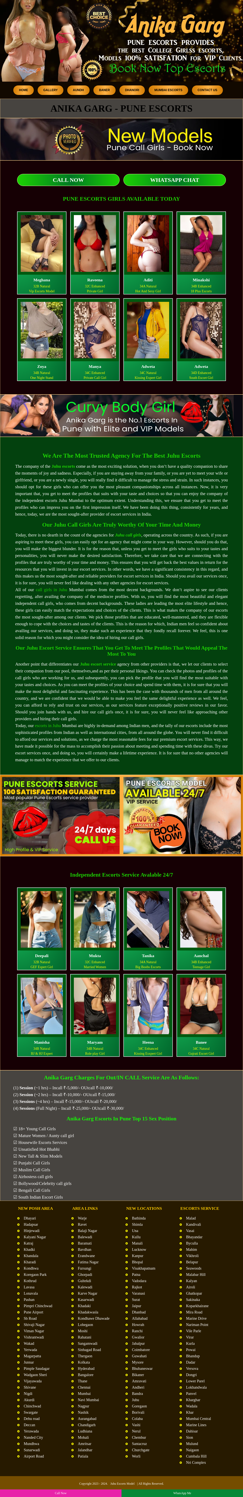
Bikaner (138, 1375)
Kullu (136, 1237)
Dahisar (192, 1431)
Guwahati (139, 1356)
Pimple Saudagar (37, 1368)
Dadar (190, 1362)
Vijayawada (33, 1381)
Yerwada (30, 1350)
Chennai (84, 1387)
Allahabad (140, 1318)
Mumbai (84, 1393)
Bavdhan (84, 1249)
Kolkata (84, 1362)
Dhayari (30, 1218)
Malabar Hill (196, 1274)
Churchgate (140, 1450)
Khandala (31, 1256)
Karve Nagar (87, 1293)
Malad (191, 1218)
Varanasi (138, 1293)
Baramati (85, 1243)
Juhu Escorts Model (122, 1483)
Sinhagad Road (89, 1350)
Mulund (192, 1444)
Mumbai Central (198, 1419)
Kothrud (30, 1281)
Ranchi (137, 1331)
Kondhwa (31, 1268)
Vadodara (139, 1281)
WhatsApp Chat (174, 180)
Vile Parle (193, 1331)
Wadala (191, 1406)
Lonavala (31, 1293)
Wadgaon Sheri (35, 1375)
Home (23, 90)
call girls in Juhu (51, 589)
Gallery (50, 90)
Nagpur (83, 1406)
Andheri (138, 1387)
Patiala (83, 1456)
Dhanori (132, 90)
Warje (82, 1218)
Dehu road (32, 1419)
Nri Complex (196, 1462)
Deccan (29, 1425)
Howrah (138, 1325)
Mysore (138, 1362)
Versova (192, 1368)
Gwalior (138, 1337)
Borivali (138, 1412)
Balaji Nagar (87, 1231)
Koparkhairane (197, 1306)
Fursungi (84, 1268)
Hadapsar (31, 1224)
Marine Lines (196, 1425)
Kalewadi (85, 1287)
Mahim (191, 1249)
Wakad (29, 1343)
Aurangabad (87, 1419)
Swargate (31, 1412)
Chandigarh (86, 1425)
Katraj (28, 1243)
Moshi (83, 1331)
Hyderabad (86, 1368)
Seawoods (193, 1268)
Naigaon (192, 1450)
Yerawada (31, 1431)
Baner (104, 90)
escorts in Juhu (48, 725)
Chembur (139, 1437)
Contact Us (207, 90)
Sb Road (30, 1318)
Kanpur (137, 1256)
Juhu (135, 1400)
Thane (82, 1381)
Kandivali (193, 1224)
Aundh (78, 90)
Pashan (29, 1299)
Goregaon (139, 1406)
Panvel (191, 1393)
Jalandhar (85, 1450)
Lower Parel (195, 1381)
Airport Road (34, 1456)
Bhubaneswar (142, 1368)
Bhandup (193, 1356)
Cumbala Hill (196, 1456)
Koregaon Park (35, 1274)
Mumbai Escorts (168, 90)
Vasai (190, 1231)
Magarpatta (32, 1356)
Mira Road (194, 1312)
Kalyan (191, 1281)
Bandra (137, 1393)
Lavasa (29, 1287)
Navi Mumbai (88, 1400)
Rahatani (84, 1337)
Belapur (192, 1262)
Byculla (192, 1243)
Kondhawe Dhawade (94, 1318)
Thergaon (85, 1356)
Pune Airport (33, 1312)
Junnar (29, 1362)
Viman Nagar (34, 1331)
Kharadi (30, 1262)
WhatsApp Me (182, 1493)
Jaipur (136, 1306)
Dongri (191, 1375)
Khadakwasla (88, 1312)
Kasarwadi (86, 1299)
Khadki (29, 1249)
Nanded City (33, 1437)
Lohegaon (85, 1325)
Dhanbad (139, 1312)
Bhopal (137, 1262)
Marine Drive (196, 1318)
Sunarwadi (32, 1450)
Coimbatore (141, 1350)
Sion (189, 1437)
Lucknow (139, 1249)
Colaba (137, 1419)
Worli (136, 1456)
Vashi (136, 1425)
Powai (191, 1350)
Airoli (190, 1287)
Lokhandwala (196, 1387)
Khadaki (84, 1306)
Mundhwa (31, 1444)
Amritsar (84, 1444)
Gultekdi (84, 1281)
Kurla (190, 1343)
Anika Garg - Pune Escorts (121, 108)
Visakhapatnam (143, 1268)
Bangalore (85, 1375)
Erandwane (86, 1256)
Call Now (68, 180)
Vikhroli (192, 1256)
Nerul (136, 1431)
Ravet (82, 1224)
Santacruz (139, 1444)
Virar (190, 1337)
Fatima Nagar (88, 1262)
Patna (136, 1274)
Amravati (139, 1381)
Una (135, 1231)
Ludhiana (85, 1431)
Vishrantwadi (34, 1337)
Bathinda (139, 1218)
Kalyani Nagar (35, 1237)
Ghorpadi (85, 1274)
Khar (190, 1412)
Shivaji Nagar (34, 1325)
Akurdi (29, 1400)
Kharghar (193, 1400)
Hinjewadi (31, 1231)
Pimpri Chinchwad (38, 1306)
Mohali (83, 1437)
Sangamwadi (87, 1343)
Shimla (137, 1224)
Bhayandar (194, 1237)
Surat (136, 1299)
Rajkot (137, 1287)
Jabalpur (138, 1343)
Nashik (83, 1412)
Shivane (30, 1387)
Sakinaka (193, 1299)
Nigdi (28, 1393)
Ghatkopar (194, 1293)
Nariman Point (197, 1325)
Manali (137, 1243)
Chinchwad (32, 1406)
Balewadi (85, 1237)
